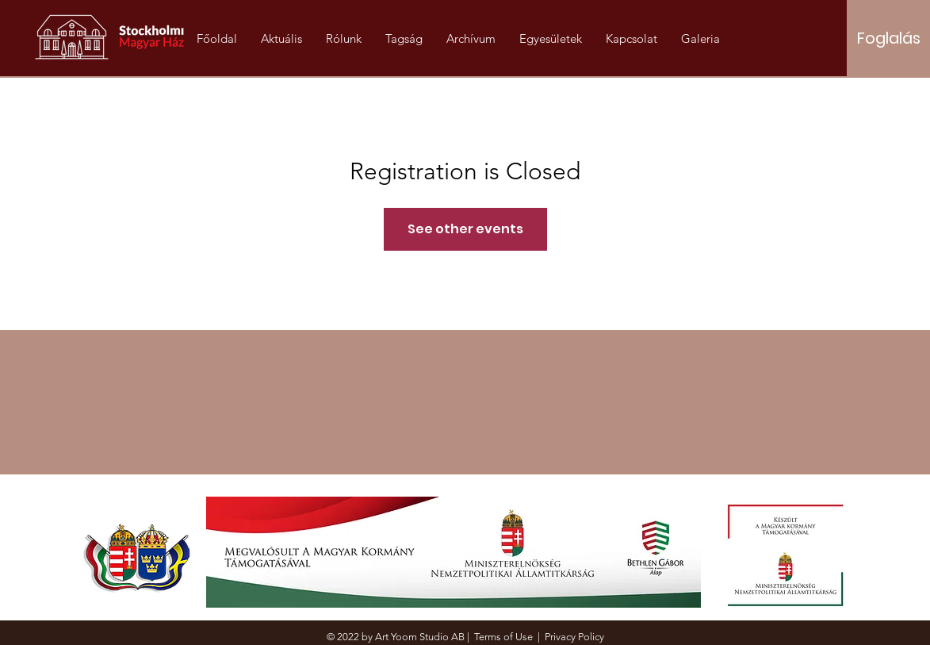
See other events (465, 229)
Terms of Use (503, 637)
